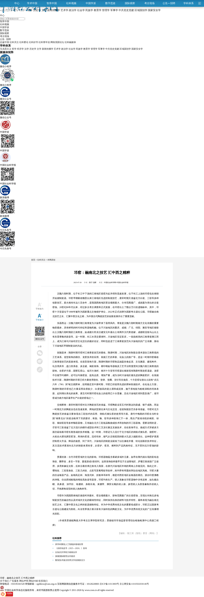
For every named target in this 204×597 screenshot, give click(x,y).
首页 (33, 260)
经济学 (20, 49)
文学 (39, 49)
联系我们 (43, 581)
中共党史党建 (112, 49)
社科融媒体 (70, 42)
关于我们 (4, 581)
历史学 (32, 49)
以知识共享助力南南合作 (66, 552)
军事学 (101, 49)
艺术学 (57, 49)
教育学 (86, 49)
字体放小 (40, 320)
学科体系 (189, 3)
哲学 (14, 49)
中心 (16, 3)
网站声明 (23, 581)
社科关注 (14, 42)
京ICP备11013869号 (109, 584)
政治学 (64, 49)
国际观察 (130, 3)
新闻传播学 (47, 49)
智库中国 (52, 3)
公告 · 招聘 (5, 39)
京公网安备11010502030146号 (134, 584)
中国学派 (91, 3)
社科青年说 (44, 42)
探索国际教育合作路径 (65, 556)
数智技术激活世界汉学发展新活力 (70, 560)
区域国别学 (125, 49)
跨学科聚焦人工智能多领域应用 (69, 544)
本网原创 (51, 260)
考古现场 (149, 3)
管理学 (94, 49)
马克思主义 (5, 49)
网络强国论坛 (57, 42)
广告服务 (14, 581)
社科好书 (33, 42)
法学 (26, 49)
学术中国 (32, 3)
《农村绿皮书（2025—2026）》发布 (71, 548)
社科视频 (71, 3)
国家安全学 (137, 49)
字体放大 (40, 309)
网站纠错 (33, 581)
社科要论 (23, 42)
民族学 (79, 49)
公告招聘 (169, 3)
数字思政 (110, 3)
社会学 (72, 49)
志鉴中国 (4, 42)
